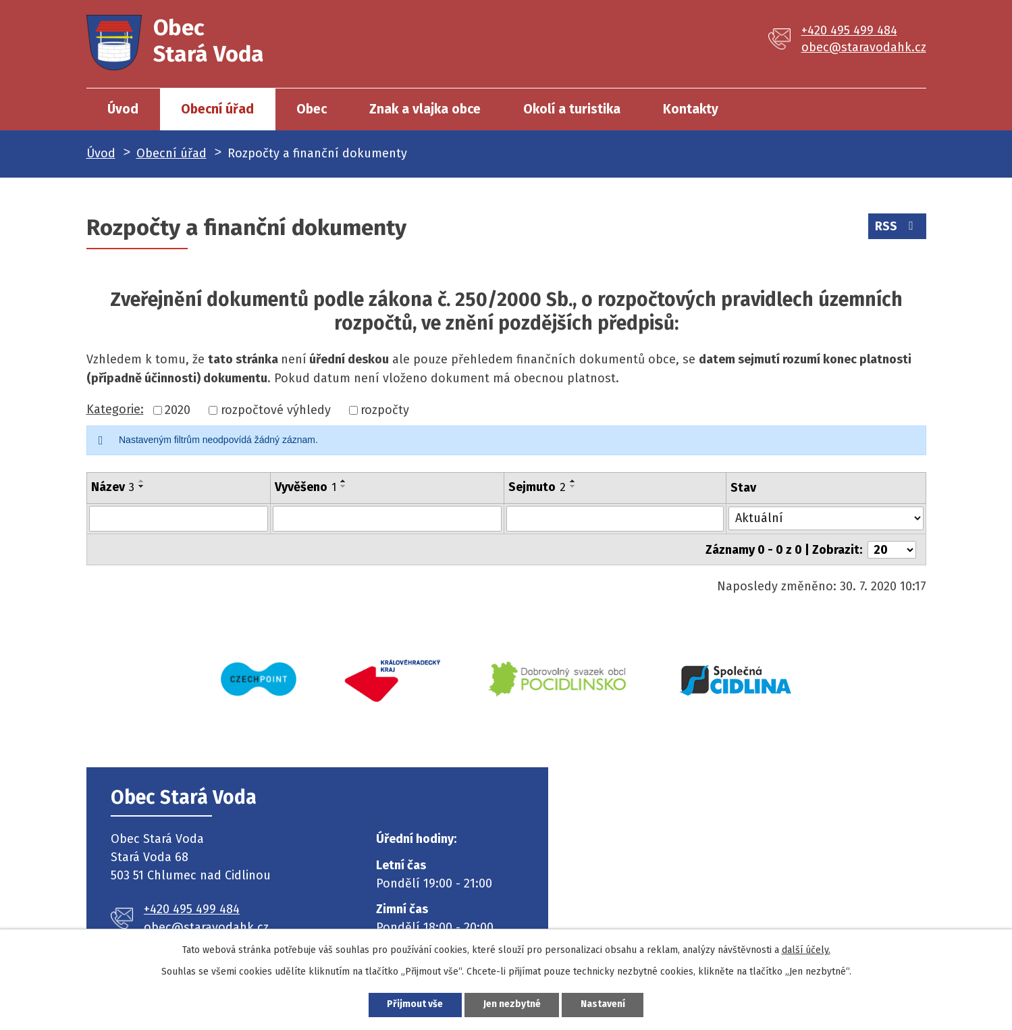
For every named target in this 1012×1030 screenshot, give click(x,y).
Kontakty (690, 109)
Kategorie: (115, 409)
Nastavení (603, 1004)
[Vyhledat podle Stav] (826, 518)
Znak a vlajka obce (425, 109)
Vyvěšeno (305, 487)
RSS (897, 226)
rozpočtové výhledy (276, 410)
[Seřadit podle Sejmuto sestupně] (573, 486)
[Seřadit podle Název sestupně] (141, 486)
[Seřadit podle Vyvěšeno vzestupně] (343, 481)
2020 (177, 410)
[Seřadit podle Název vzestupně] (141, 481)
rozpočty (385, 410)
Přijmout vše (415, 1004)
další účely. (806, 950)
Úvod (122, 109)
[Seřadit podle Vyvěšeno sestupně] (343, 486)
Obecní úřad (217, 109)
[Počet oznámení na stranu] (892, 549)
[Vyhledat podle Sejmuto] (615, 519)
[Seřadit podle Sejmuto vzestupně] (573, 481)
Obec (311, 109)
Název (112, 487)
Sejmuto (537, 487)
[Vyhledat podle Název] (179, 519)
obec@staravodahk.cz (863, 47)
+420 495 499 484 (849, 30)
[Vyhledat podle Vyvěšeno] (387, 519)
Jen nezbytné (512, 1004)
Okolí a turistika (571, 109)
